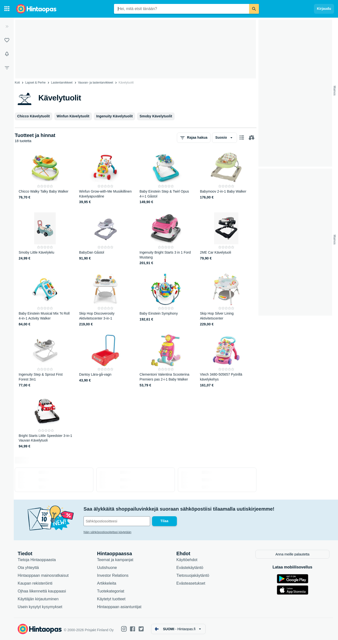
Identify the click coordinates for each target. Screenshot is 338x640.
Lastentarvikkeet (61, 82)
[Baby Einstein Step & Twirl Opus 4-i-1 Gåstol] (166, 178)
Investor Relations (112, 575)
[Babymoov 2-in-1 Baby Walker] (226, 178)
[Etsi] (254, 9)
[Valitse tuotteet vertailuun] (251, 138)
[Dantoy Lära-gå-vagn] (105, 361)
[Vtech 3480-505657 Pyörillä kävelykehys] (226, 361)
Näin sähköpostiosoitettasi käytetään (107, 532)
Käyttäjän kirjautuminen (38, 599)
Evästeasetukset (190, 583)
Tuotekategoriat (110, 591)
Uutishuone (107, 568)
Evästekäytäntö (189, 568)
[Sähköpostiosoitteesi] (117, 521)
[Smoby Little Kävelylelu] (45, 239)
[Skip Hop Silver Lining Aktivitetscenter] (226, 300)
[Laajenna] (7, 26)
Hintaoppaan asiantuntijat (119, 607)
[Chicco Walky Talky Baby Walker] (45, 178)
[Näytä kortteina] (242, 138)
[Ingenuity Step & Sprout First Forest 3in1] (45, 361)
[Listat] (7, 40)
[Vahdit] (7, 54)
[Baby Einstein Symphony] (166, 300)
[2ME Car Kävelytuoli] (226, 239)
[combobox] (181, 9)
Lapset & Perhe (35, 82)
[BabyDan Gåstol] (105, 239)
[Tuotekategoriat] (7, 9)
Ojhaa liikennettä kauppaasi (42, 591)
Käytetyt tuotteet (111, 599)
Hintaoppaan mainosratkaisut (43, 575)
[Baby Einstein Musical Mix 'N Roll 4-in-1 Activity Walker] (45, 300)
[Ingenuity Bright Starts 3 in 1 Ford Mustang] (166, 239)
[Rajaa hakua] (7, 68)
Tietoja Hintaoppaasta (37, 560)
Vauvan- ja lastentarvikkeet (95, 82)
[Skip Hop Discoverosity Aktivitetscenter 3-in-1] (105, 300)
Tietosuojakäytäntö (192, 575)
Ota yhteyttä (28, 568)
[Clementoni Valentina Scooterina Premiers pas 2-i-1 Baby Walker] (166, 361)
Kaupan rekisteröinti (35, 583)
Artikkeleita (106, 583)
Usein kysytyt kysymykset (40, 607)
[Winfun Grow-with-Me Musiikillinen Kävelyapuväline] (105, 178)
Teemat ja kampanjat (115, 560)
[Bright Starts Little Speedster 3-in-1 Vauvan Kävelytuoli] (46, 422)
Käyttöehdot (186, 560)
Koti (17, 82)
